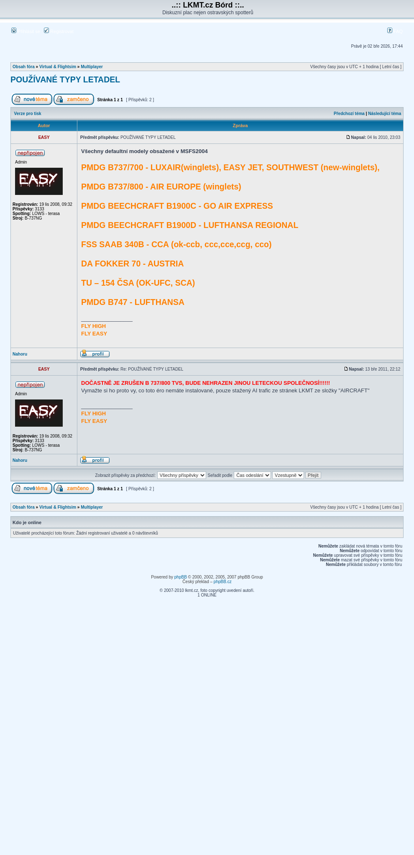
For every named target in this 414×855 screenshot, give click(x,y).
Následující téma (384, 113)
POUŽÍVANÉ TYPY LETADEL (65, 79)
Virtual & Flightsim (57, 66)
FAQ (395, 31)
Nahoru (20, 354)
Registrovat (59, 31)
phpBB (180, 577)
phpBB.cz (223, 581)
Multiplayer (92, 66)
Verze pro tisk (27, 113)
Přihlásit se (25, 31)
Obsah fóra (24, 66)
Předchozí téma (349, 113)
